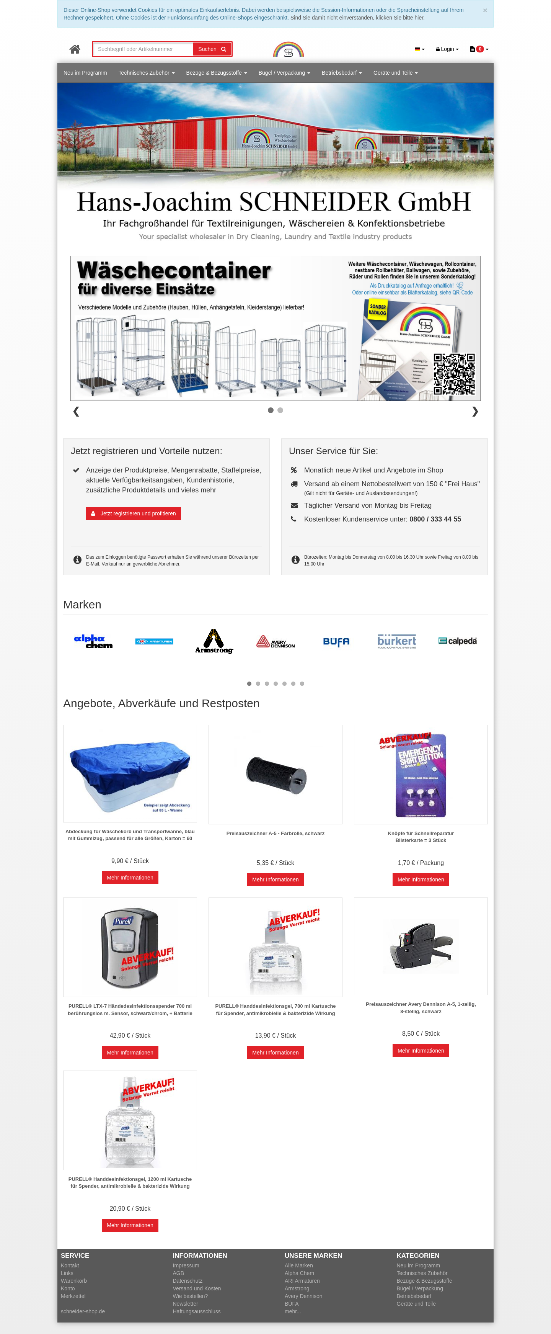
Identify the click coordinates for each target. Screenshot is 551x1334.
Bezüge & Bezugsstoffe (216, 73)
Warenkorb (74, 1281)
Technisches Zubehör (147, 73)
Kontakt (70, 1265)
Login (447, 49)
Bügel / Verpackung (284, 73)
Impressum (186, 1265)
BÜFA (292, 1304)
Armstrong (297, 1288)
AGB (178, 1273)
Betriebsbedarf (342, 73)
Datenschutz (188, 1281)
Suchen (212, 49)
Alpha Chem (299, 1273)
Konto (68, 1288)
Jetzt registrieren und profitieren (133, 513)
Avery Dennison (304, 1296)
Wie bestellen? (190, 1296)
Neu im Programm (85, 73)
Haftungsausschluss (197, 1311)
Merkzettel (73, 1296)
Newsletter (185, 1304)
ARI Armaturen (302, 1281)
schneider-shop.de (83, 1311)
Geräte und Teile (395, 73)
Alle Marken (299, 1265)
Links (67, 1273)
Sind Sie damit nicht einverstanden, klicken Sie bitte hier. (357, 18)
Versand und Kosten (197, 1288)
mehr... (293, 1311)
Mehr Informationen (130, 878)
